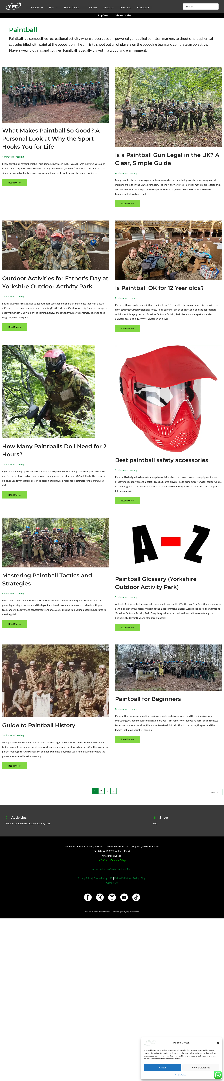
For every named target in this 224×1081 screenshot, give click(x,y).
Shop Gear (100, 15)
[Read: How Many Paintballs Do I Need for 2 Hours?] (48, 398)
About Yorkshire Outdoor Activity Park (112, 876)
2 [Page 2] (100, 799)
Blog (144, 885)
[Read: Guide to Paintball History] (55, 688)
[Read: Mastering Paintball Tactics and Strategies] (55, 549)
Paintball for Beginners (152, 707)
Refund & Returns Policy (127, 885)
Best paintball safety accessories (167, 467)
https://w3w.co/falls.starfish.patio (112, 867)
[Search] (216, 6)
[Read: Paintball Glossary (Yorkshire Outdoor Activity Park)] (168, 551)
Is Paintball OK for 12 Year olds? (164, 288)
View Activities (121, 15)
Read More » (15, 183)
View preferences (201, 1067)
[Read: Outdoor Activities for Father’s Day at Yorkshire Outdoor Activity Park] (55, 245)
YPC (155, 831)
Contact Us (112, 890)
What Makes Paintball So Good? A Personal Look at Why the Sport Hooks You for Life (53, 138)
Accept (162, 1067)
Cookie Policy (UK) (103, 885)
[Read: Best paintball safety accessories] (168, 405)
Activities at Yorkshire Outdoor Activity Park (28, 831)
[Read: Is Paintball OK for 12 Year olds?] (168, 250)
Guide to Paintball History (43, 733)
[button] (217, 1042)
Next (214, 799)
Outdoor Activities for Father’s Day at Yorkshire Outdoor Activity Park (55, 286)
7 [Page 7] (113, 799)
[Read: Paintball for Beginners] (168, 675)
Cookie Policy (180, 1075)
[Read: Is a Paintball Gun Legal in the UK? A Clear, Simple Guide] (168, 106)
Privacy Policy (83, 885)
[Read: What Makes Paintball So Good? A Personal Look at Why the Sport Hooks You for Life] (55, 94)
